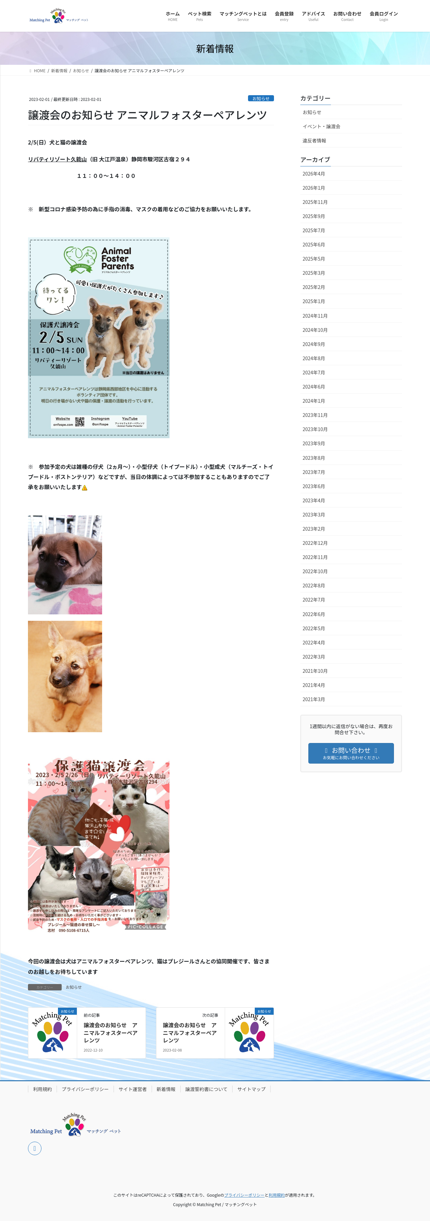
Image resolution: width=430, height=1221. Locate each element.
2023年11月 (315, 415)
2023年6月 (314, 486)
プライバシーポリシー (85, 1089)
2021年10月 (315, 670)
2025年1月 (314, 301)
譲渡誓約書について (206, 1089)
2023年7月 (314, 472)
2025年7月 (314, 230)
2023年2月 (314, 528)
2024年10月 (315, 329)
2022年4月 (314, 642)
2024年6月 (314, 386)
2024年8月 (314, 358)
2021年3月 (314, 699)
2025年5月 (314, 258)
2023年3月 (314, 514)
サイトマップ (251, 1089)
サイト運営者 (133, 1089)
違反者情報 (314, 140)
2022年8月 (314, 585)
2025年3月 (314, 272)
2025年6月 (314, 244)
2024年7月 (314, 372)
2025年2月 (314, 287)
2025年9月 (314, 216)
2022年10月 (315, 571)
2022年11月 (315, 557)
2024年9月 (314, 344)
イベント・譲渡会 (321, 126)
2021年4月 (314, 685)
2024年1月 (314, 400)
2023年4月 (314, 500)
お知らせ (261, 98)
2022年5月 (314, 628)
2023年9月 (314, 443)
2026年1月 (314, 187)
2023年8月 (314, 457)
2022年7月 (314, 599)
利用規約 (42, 1089)
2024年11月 (315, 315)
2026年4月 (314, 173)
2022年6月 (314, 614)
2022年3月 (314, 656)
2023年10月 (315, 429)
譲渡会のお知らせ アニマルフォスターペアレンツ (110, 1032)
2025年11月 (315, 201)
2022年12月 (315, 542)
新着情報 (166, 1089)
